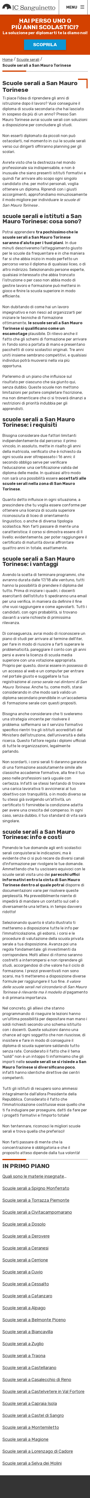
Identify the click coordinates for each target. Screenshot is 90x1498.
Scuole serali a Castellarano (29, 1367)
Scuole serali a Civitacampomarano (37, 1212)
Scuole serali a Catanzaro (27, 1296)
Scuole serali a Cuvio (22, 1272)
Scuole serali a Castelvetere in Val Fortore (43, 1391)
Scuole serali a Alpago (24, 1308)
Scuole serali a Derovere (26, 1236)
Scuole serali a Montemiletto (30, 1427)
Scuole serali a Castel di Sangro (33, 1415)
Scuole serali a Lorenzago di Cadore (37, 1451)
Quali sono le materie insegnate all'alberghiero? (33, 1176)
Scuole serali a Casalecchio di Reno (36, 1379)
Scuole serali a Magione (25, 1439)
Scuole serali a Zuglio (23, 1343)
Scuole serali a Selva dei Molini (32, 1463)
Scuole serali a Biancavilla (27, 1331)
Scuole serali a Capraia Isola (29, 1403)
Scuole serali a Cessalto (25, 1284)
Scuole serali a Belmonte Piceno (34, 1319)
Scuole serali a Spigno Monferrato (35, 1188)
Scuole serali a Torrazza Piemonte (35, 1200)
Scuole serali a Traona (23, 1355)
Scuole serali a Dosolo (24, 1224)
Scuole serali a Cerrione (25, 1260)
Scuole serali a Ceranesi (25, 1248)
